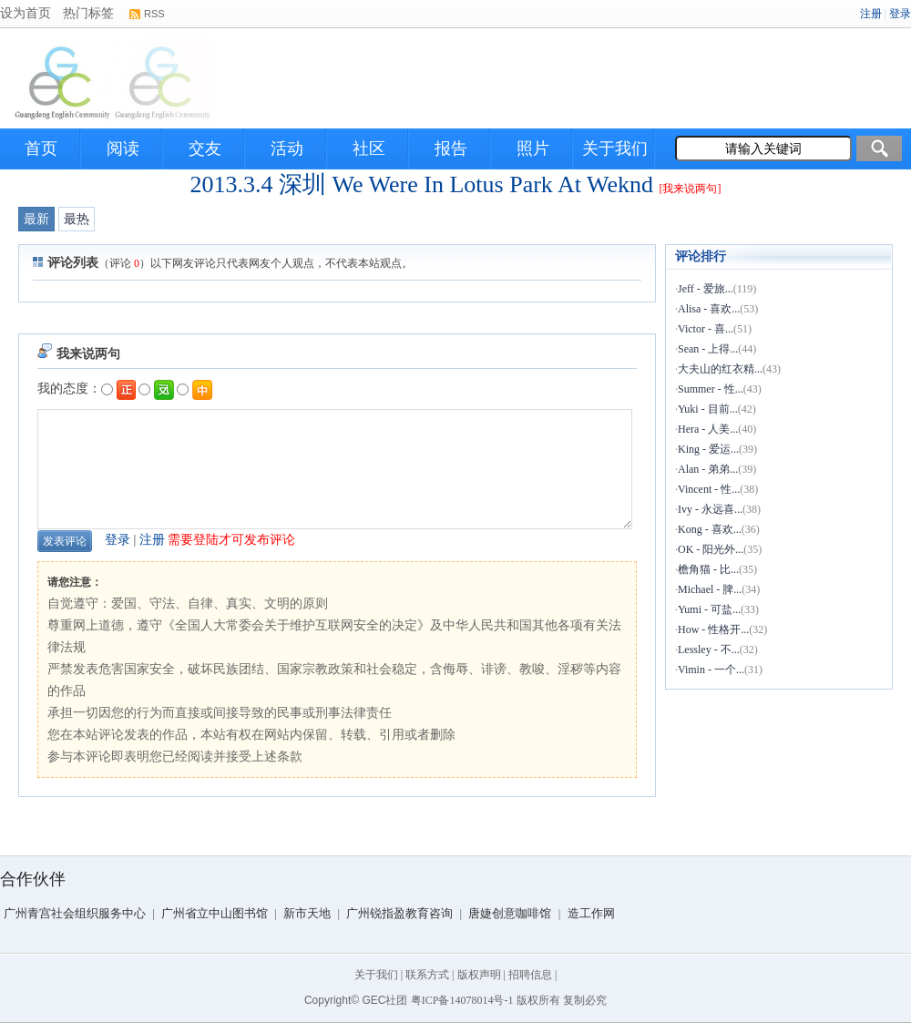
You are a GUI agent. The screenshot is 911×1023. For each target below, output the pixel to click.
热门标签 (88, 13)
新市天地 (307, 913)
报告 (451, 148)
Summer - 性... (710, 389)
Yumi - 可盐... (709, 609)
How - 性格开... (713, 629)
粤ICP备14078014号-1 (462, 1000)
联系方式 (427, 974)
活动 (287, 148)
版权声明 (479, 974)
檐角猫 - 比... (708, 569)
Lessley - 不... (709, 649)
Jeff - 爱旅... (705, 288)
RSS (154, 13)
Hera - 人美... (708, 429)
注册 (152, 540)
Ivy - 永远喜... (710, 509)
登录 (117, 540)
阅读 (123, 148)
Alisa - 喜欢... (709, 308)
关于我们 (615, 148)
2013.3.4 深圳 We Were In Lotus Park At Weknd (421, 184)
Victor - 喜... (705, 328)
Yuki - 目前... (708, 409)
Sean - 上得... (708, 349)
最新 (36, 219)
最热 (76, 219)
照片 (533, 148)
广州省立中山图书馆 (214, 913)
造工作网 (591, 913)
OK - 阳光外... (710, 549)
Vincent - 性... (709, 489)
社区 (369, 148)
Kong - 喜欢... (710, 529)
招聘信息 (530, 974)
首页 (41, 148)
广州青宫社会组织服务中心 (75, 913)
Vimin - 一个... (711, 669)
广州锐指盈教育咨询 (399, 913)
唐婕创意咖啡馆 (509, 913)
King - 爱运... (708, 449)
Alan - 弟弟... (708, 469)
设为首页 (25, 13)
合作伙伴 (33, 879)
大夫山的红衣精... (720, 369)
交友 (205, 148)
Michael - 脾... (710, 589)
